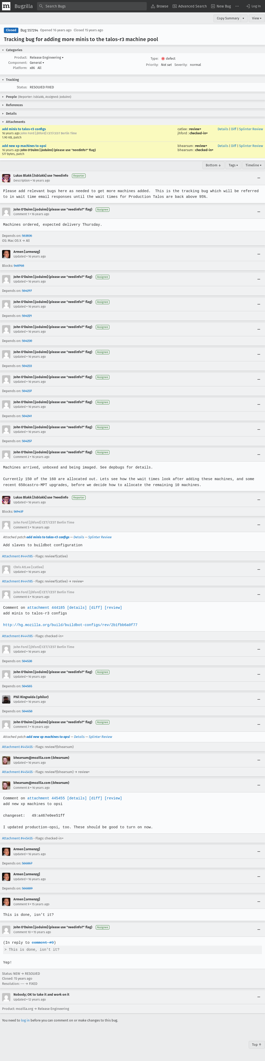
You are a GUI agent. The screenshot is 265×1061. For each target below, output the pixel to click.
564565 (27, 686)
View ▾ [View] (257, 18)
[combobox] (92, 6)
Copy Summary (228, 18)
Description (21, 180)
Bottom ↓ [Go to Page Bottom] (213, 165)
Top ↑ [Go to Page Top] (257, 1045)
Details (223, 129)
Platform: (20, 68)
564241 (27, 416)
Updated (19, 256)
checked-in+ (198, 133)
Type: (154, 58)
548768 (19, 266)
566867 (27, 863)
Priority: (152, 65)
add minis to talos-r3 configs (24, 129)
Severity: (180, 65)
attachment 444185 (45, 607)
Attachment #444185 (17, 556)
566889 (27, 888)
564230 (27, 341)
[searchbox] (92, 6)
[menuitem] (160, 6)
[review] (111, 607)
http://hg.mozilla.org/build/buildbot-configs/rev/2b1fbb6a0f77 (69, 624)
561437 (18, 511)
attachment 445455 (45, 798)
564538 (27, 661)
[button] (253, 6)
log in (25, 1020)
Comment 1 (21, 214)
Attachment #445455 (17, 747)
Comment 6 (21, 597)
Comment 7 (21, 727)
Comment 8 (21, 788)
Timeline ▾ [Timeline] (254, 165)
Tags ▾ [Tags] (233, 165)
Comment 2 (21, 457)
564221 (27, 316)
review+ (195, 129)
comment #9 (42, 942)
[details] (76, 607)
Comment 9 (21, 904)
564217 (27, 291)
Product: (20, 57)
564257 (27, 441)
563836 (27, 236)
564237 (27, 391)
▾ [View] (243, 18)
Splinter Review (251, 129)
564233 (27, 366)
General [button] (37, 63)
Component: (17, 63)
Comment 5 (21, 527)
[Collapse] (259, 178)
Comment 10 (22, 932)
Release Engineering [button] (47, 57)
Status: (22, 87)
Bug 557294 (29, 30)
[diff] (94, 607)
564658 (27, 711)
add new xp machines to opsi (24, 146)
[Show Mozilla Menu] (6, 6)
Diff (233, 129)
